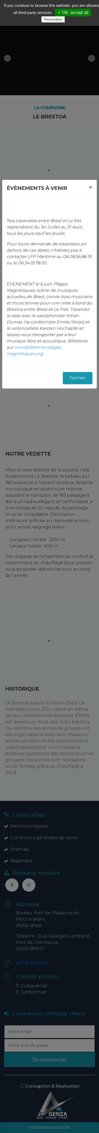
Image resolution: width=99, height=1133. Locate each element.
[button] (5, 58)
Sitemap (16, 849)
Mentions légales (26, 826)
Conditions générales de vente (41, 837)
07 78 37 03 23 (32, 963)
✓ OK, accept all (73, 12)
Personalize (53, 19)
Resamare (18, 860)
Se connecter (49, 1059)
